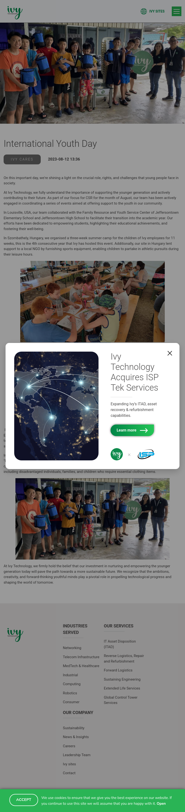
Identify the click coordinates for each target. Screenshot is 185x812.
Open (161, 803)
